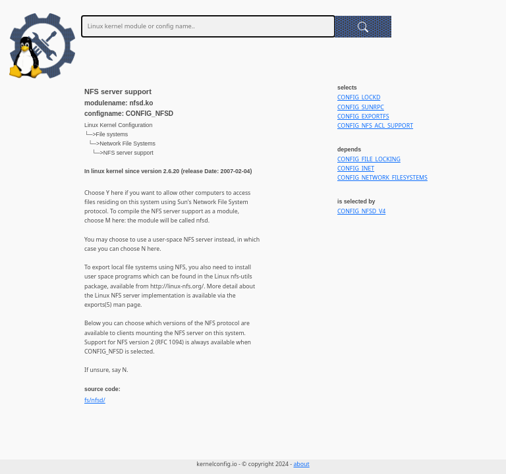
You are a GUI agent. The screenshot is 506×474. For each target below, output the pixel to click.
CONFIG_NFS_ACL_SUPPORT (375, 126)
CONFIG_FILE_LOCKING (369, 159)
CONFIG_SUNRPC (360, 107)
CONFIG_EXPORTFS (363, 116)
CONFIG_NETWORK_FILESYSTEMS (382, 178)
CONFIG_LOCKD (358, 97)
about (301, 464)
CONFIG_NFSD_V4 (361, 211)
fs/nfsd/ (94, 400)
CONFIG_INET (355, 168)
